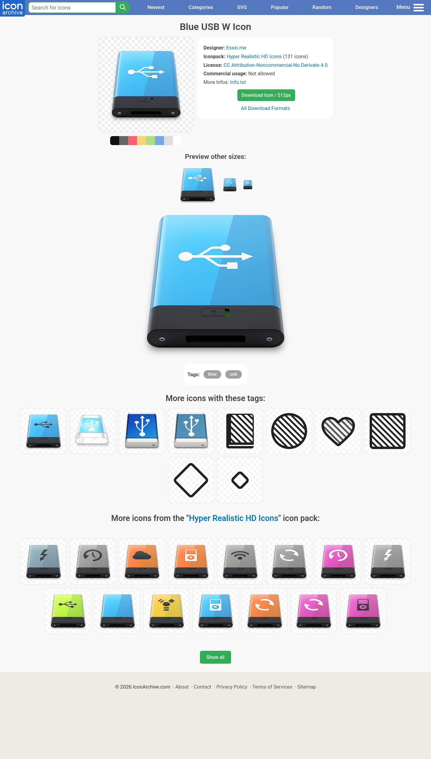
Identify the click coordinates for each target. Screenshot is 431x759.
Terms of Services (272, 687)
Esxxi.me (236, 48)
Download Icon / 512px (266, 95)
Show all (215, 657)
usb (233, 374)
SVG (242, 7)
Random (321, 7)
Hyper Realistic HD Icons (254, 56)
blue (212, 374)
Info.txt (238, 82)
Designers (366, 7)
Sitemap (307, 687)
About (182, 687)
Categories (201, 7)
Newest (155, 7)
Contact (202, 687)
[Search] (122, 7)
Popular (280, 7)
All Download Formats (265, 108)
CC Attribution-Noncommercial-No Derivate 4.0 (275, 65)
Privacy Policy (231, 687)
